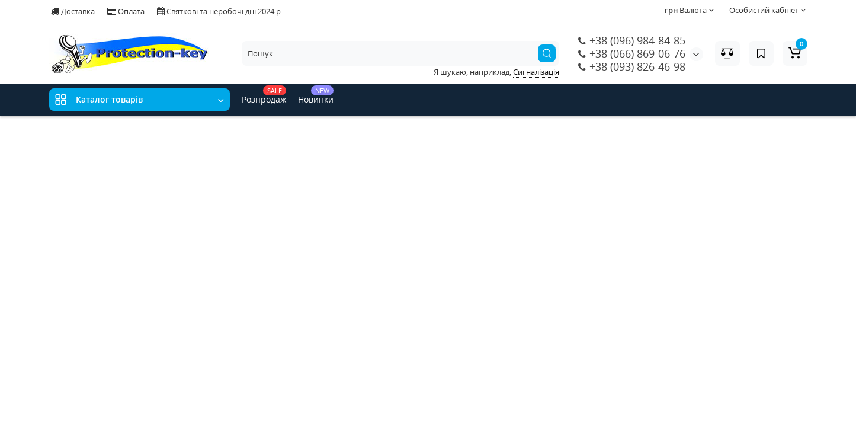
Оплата (126, 11)
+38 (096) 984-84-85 (631, 40)
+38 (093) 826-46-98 (631, 66)
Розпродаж (264, 95)
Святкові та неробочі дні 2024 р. (220, 11)
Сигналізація (536, 71)
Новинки (316, 95)
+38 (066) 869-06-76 (631, 53)
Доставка (73, 11)
